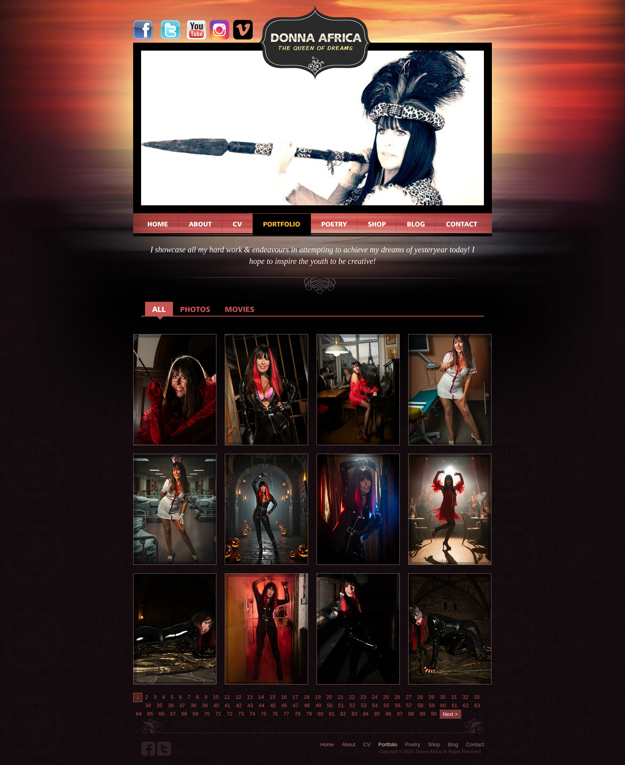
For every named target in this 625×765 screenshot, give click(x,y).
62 (465, 705)
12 (238, 697)
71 (218, 714)
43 (250, 705)
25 (386, 697)
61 (454, 705)
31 (454, 697)
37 (182, 705)
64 (139, 714)
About (349, 744)
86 (388, 714)
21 (340, 697)
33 (477, 697)
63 (477, 705)
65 (150, 714)
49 (318, 705)
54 (375, 705)
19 (317, 697)
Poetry (412, 744)
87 (400, 714)
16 (284, 697)
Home (327, 744)
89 (422, 714)
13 (250, 697)
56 (398, 705)
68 (184, 714)
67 (172, 714)
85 (377, 714)
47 (295, 705)
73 (241, 714)
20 (329, 697)
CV (366, 744)
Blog (453, 744)
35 (159, 705)
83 (354, 714)
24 (374, 697)
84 (365, 714)
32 (465, 697)
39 (205, 705)
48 (307, 705)
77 (286, 714)
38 (193, 705)
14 (261, 697)
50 (329, 705)
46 (284, 705)
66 (161, 714)
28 (420, 697)
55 (386, 705)
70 (207, 714)
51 (341, 705)
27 (408, 697)
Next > (450, 714)
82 (343, 714)
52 (352, 705)
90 (433, 714)
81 (331, 714)
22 (352, 697)
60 (443, 705)
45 (272, 705)
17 (295, 697)
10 (215, 697)
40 (216, 705)
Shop (434, 744)
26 (397, 697)
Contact (475, 744)
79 (309, 714)
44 (261, 705)
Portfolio (387, 744)
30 (442, 697)
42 (239, 705)
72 (229, 714)
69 (195, 714)
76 (275, 714)
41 (227, 705)
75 (263, 714)
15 (272, 697)
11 (227, 697)
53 (363, 705)
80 (320, 714)
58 (420, 705)
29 (431, 697)
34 (148, 705)
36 (170, 705)
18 (306, 697)
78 (298, 714)
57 (409, 705)
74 (252, 714)
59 (431, 705)
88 (411, 714)
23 (363, 697)
